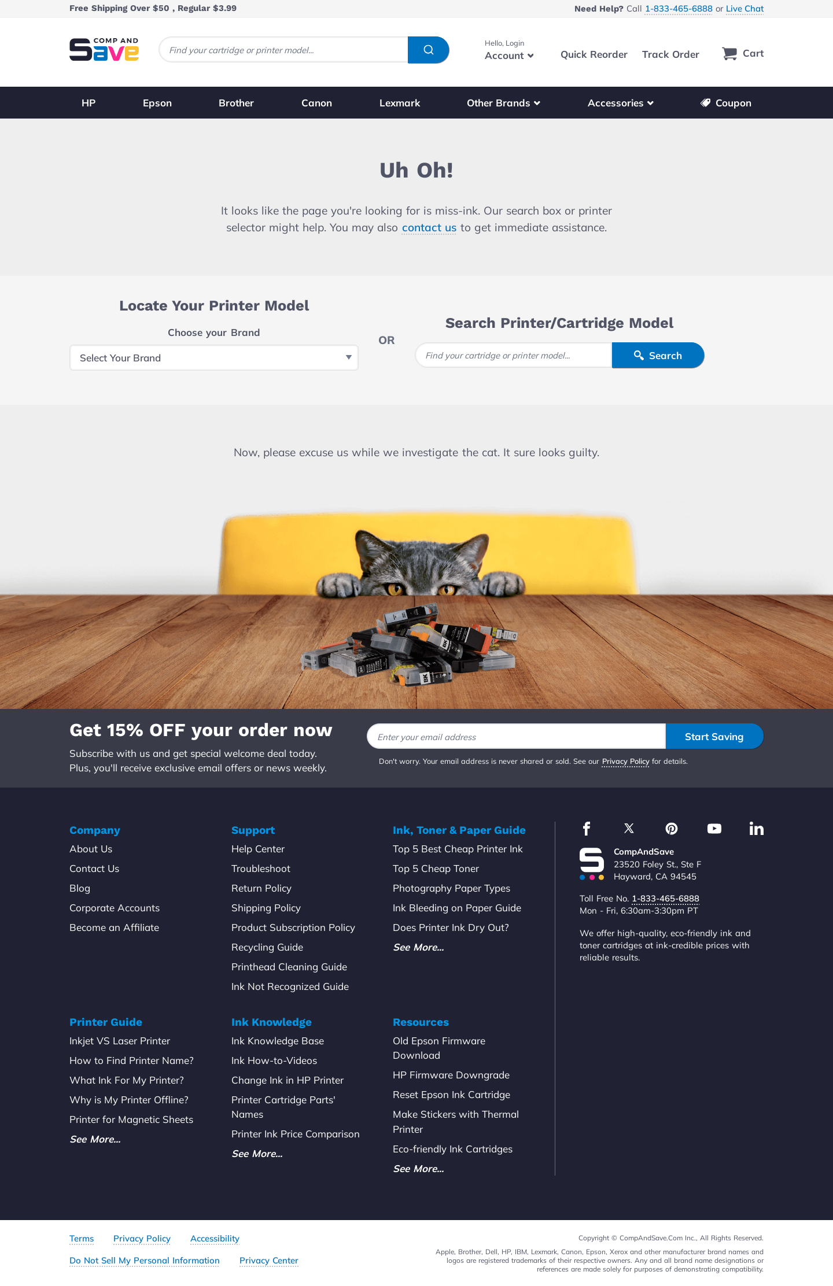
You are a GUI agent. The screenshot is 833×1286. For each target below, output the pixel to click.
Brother (236, 103)
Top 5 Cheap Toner (436, 868)
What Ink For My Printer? (126, 1080)
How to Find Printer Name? (131, 1060)
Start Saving (714, 736)
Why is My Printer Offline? (129, 1099)
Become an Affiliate (114, 927)
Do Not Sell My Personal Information (144, 1260)
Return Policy (261, 888)
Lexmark (399, 103)
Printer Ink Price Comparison (295, 1134)
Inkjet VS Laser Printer (119, 1040)
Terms (81, 1238)
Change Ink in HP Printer (287, 1080)
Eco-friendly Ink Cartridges (453, 1149)
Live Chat (745, 8)
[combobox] (304, 49)
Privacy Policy (626, 761)
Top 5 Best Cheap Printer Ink (458, 848)
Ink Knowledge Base (277, 1040)
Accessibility (214, 1238)
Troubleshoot (260, 868)
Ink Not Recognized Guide (290, 986)
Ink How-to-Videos (274, 1060)
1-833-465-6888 (679, 8)
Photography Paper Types (451, 888)
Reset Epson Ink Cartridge (451, 1094)
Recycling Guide (267, 947)
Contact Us (94, 868)
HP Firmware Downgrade (451, 1075)
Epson (157, 103)
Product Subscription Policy (293, 927)
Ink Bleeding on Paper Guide (457, 907)
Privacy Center (268, 1260)
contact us (429, 227)
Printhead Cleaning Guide (289, 966)
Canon (316, 103)
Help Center (258, 848)
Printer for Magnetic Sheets (131, 1119)
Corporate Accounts (114, 907)
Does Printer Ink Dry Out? (451, 927)
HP (88, 103)
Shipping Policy (266, 907)
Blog (79, 888)
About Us (90, 848)
